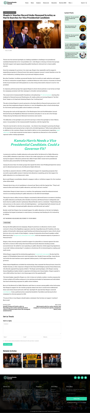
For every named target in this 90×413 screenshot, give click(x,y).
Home (6, 12)
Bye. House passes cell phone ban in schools (31, 365)
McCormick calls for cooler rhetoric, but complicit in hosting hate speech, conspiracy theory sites (47, 308)
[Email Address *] (76, 394)
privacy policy (80, 402)
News (6, 360)
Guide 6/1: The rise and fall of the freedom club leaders (11, 365)
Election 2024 (11, 12)
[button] (84, 3)
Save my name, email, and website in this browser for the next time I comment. (22, 340)
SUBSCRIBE (7, 222)
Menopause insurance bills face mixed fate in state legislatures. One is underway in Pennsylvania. (71, 55)
